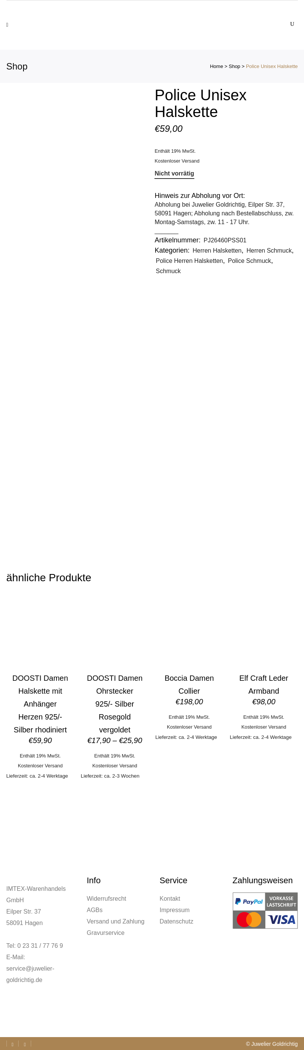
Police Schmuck (249, 261)
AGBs (95, 910)
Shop (234, 66)
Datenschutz (177, 921)
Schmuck (168, 271)
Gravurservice (106, 933)
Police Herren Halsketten (189, 261)
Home (216, 66)
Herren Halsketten (217, 250)
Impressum (175, 910)
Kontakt (170, 898)
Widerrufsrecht (106, 898)
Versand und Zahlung (116, 921)
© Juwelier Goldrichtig (272, 1044)
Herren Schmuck (269, 250)
